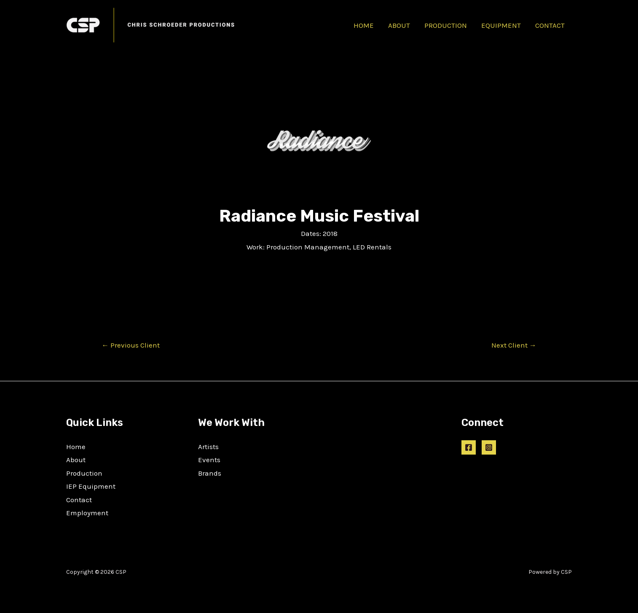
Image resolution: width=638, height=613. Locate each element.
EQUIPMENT (501, 25)
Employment (87, 513)
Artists (208, 446)
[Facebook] (468, 447)
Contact (79, 499)
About (76, 459)
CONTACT (550, 25)
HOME (364, 25)
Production (84, 473)
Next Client (513, 345)
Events (209, 459)
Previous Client (131, 345)
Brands (209, 473)
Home (76, 446)
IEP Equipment (90, 486)
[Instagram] (489, 447)
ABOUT (399, 25)
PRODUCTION (445, 25)
